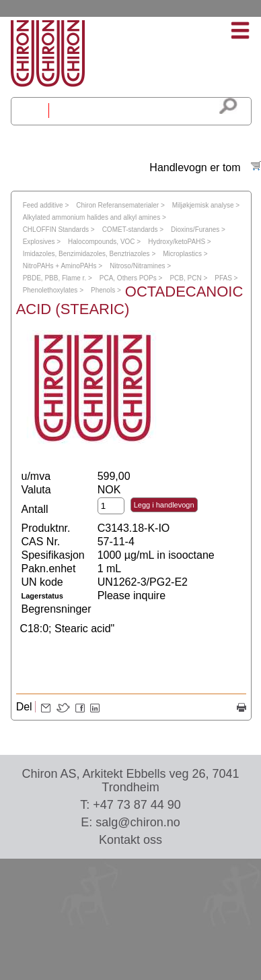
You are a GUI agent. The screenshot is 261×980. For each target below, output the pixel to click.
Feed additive (43, 205)
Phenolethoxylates (50, 290)
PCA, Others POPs (128, 278)
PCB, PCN (185, 278)
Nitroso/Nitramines (137, 266)
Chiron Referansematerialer (117, 205)
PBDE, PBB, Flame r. (54, 278)
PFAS (223, 278)
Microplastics (182, 253)
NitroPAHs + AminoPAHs (60, 266)
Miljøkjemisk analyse (203, 205)
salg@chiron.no (138, 822)
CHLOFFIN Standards (56, 229)
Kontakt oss (130, 840)
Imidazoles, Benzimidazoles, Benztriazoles (86, 253)
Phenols (103, 290)
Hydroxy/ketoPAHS (176, 241)
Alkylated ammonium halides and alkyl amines (92, 217)
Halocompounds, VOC (101, 241)
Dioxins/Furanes (195, 229)
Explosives (39, 241)
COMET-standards (130, 229)
